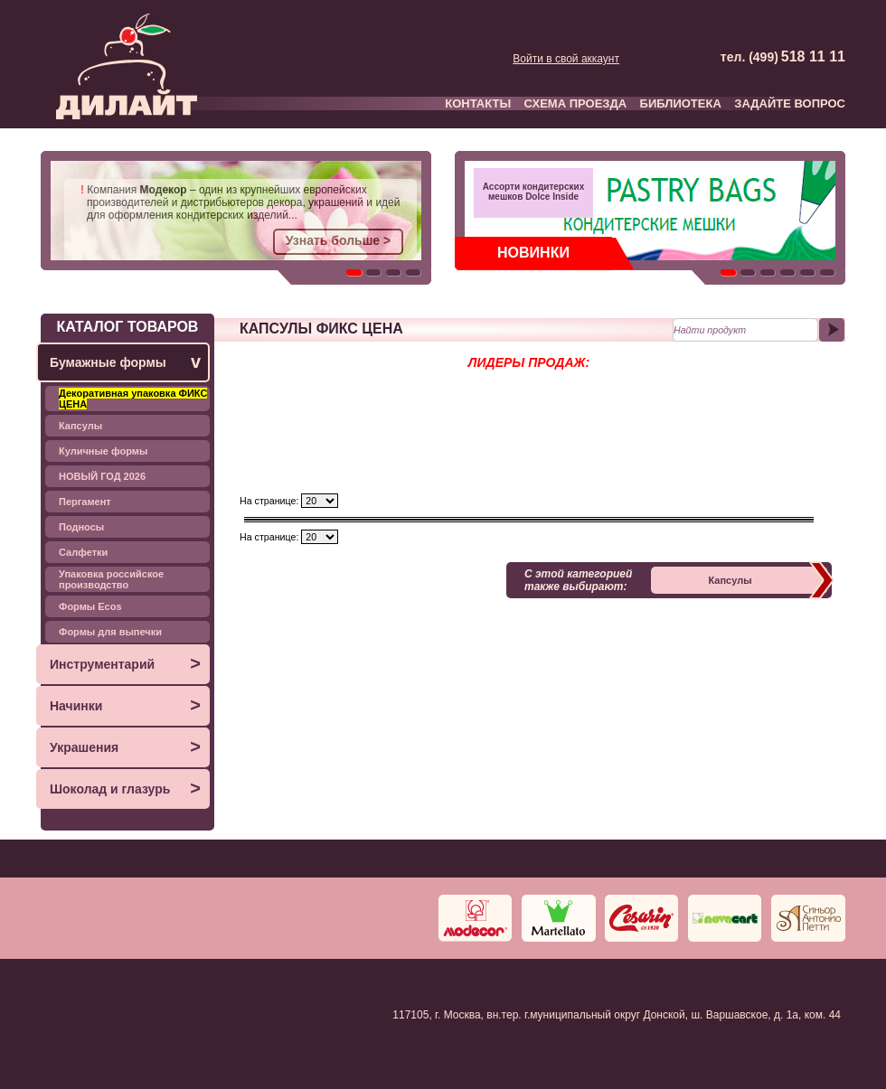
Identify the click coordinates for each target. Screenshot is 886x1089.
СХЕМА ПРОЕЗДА (575, 103)
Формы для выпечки (110, 631)
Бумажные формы (125, 362)
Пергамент (85, 501)
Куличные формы (103, 451)
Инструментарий (125, 663)
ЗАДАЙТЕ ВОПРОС (789, 103)
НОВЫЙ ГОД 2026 (102, 476)
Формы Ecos (90, 606)
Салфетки (83, 552)
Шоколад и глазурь (125, 788)
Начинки (125, 705)
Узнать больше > (338, 240)
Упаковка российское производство (111, 579)
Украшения (125, 747)
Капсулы (80, 425)
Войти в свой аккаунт (566, 58)
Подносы (81, 526)
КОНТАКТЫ (478, 103)
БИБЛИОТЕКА (680, 103)
